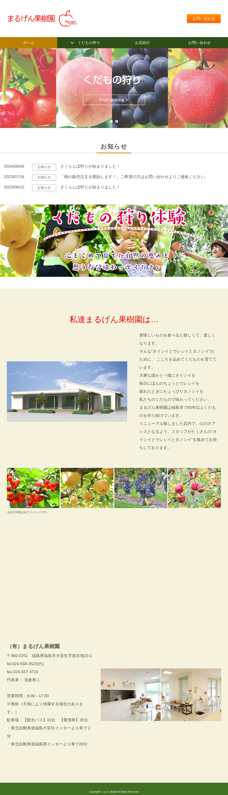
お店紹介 (143, 43)
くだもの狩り (89, 43)
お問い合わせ (203, 18)
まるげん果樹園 (109, 793)
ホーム (28, 43)
